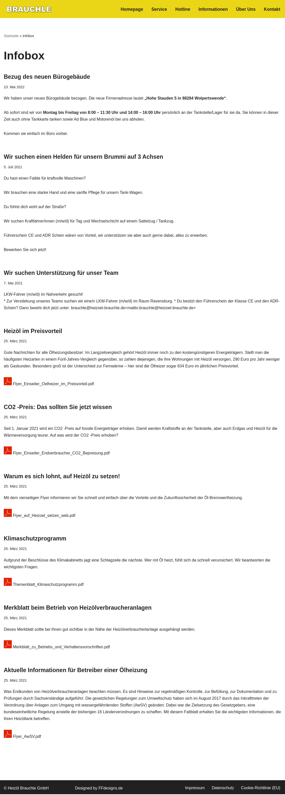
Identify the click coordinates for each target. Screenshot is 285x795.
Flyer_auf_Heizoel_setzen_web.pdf (40, 516)
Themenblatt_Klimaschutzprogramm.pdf (44, 586)
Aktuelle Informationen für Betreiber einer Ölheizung (76, 671)
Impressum (194, 789)
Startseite (11, 36)
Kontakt (272, 9)
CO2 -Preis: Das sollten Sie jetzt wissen (58, 408)
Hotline (182, 9)
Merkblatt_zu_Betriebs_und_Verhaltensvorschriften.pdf (57, 648)
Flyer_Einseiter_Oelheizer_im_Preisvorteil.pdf (49, 385)
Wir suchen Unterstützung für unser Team (61, 273)
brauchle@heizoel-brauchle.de (98, 309)
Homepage (131, 9)
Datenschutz (222, 789)
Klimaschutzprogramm (35, 539)
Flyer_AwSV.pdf (22, 738)
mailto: (134, 309)
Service (159, 9)
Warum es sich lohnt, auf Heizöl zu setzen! (62, 477)
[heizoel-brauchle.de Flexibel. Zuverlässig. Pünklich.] (29, 9)
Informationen (213, 9)
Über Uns (245, 9)
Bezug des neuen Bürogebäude (47, 76)
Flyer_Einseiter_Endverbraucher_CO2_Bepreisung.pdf (57, 454)
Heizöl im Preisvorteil (33, 332)
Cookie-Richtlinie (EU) (260, 789)
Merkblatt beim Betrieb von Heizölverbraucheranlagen (78, 608)
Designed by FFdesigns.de (99, 789)
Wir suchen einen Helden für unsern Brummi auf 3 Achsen (83, 157)
